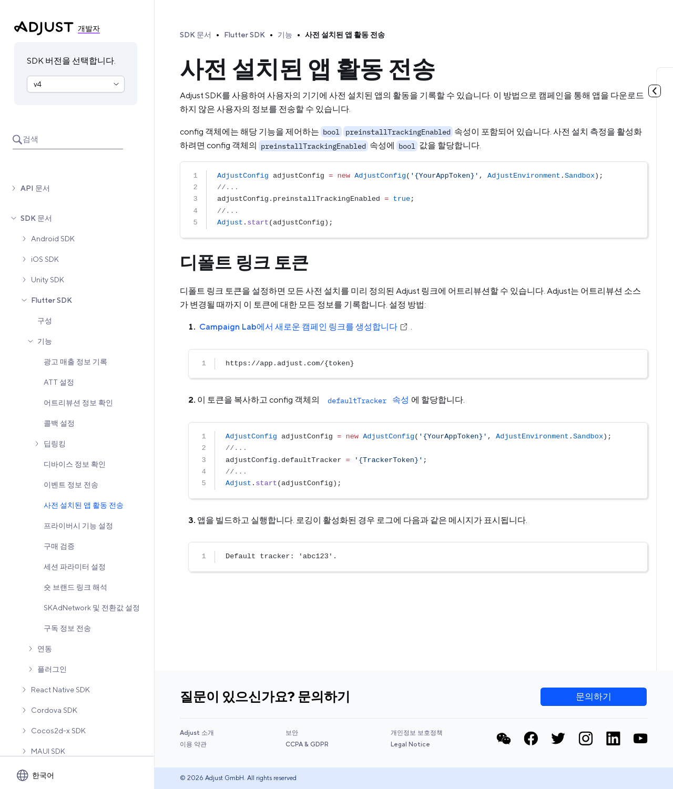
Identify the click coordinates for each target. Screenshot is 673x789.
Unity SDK (47, 279)
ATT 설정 (59, 382)
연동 (44, 648)
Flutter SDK (51, 300)
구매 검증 (59, 546)
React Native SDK (60, 689)
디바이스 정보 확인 (75, 464)
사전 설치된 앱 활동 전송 (84, 505)
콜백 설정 (59, 423)
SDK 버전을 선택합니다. (71, 61)
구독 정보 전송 (67, 628)
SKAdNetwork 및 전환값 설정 (92, 607)
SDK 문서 (36, 218)
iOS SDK (45, 259)
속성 (367, 400)
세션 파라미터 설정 (75, 566)
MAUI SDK (48, 751)
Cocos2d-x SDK (58, 730)
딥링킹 (55, 443)
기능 (44, 341)
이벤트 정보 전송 (71, 484)
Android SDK (53, 238)
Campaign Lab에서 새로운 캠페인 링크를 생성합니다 (304, 327)
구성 (44, 320)
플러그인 (52, 669)
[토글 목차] (654, 91)
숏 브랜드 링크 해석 (75, 587)
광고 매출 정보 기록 (75, 361)
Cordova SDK (54, 710)
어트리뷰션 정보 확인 (78, 402)
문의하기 (593, 696)
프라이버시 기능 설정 (78, 525)
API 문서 (35, 188)
